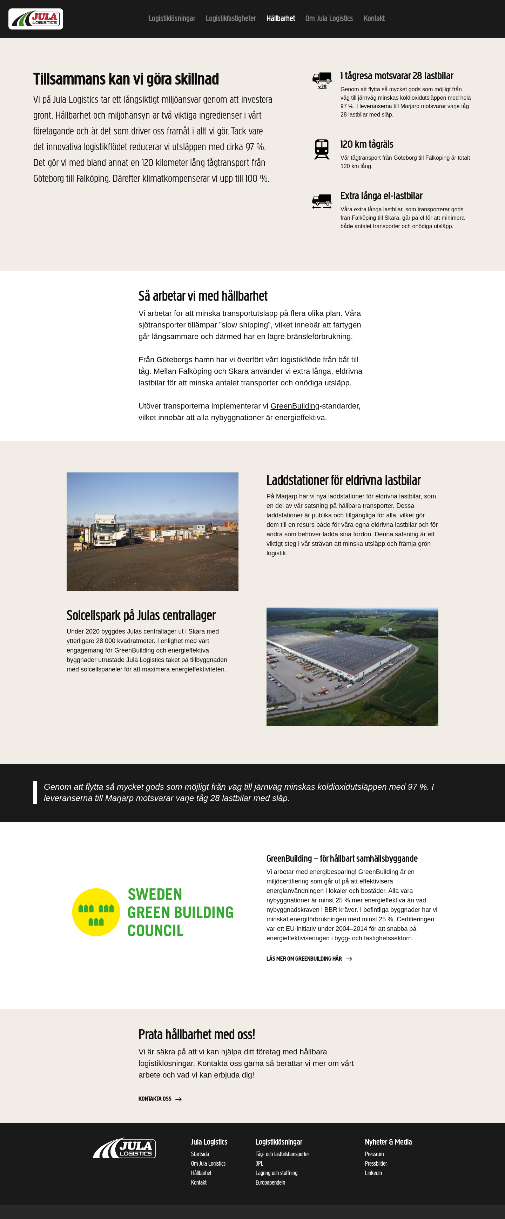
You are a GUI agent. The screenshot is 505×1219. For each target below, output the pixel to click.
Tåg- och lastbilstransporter (282, 1154)
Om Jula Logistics (208, 1163)
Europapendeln (270, 1182)
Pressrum (374, 1154)
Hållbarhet (201, 1173)
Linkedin (373, 1173)
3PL (259, 1163)
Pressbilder (376, 1163)
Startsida (200, 1154)
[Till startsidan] (43, 18)
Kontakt (199, 1182)
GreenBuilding (295, 406)
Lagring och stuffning (276, 1173)
